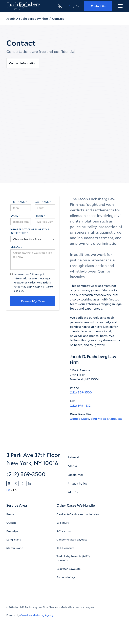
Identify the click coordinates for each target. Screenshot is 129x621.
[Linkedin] (29, 483)
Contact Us (98, 6)
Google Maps (79, 419)
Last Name (42, 201)
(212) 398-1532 (80, 405)
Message (16, 246)
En (70, 6)
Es (77, 6)
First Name (17, 201)
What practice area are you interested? (29, 231)
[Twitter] (15, 483)
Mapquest (114, 419)
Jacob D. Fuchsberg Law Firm (27, 19)
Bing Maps (98, 419)
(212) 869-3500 (81, 392)
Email (14, 215)
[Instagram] (9, 483)
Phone (39, 215)
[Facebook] (22, 483)
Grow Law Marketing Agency (37, 615)
